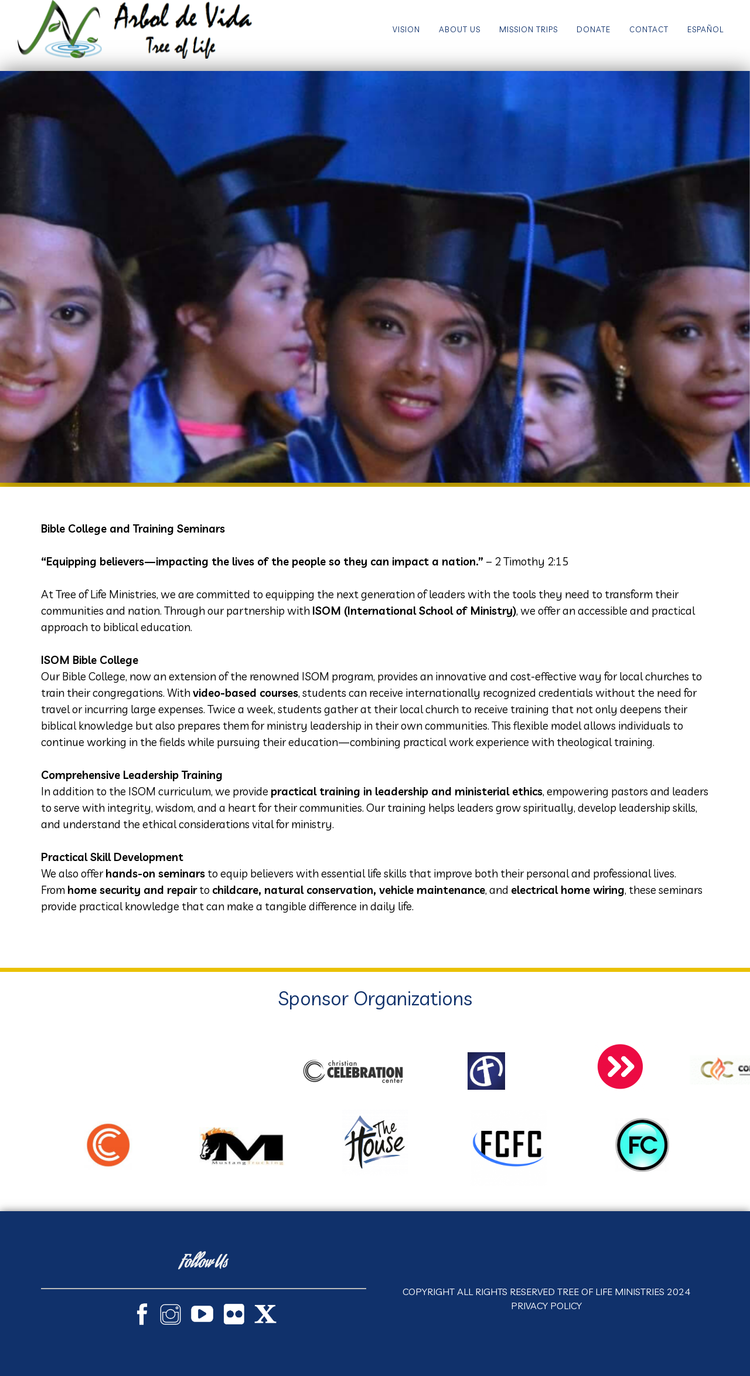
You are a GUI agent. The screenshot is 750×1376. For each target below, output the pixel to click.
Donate (594, 29)
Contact (649, 29)
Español (705, 29)
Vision (406, 29)
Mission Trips (528, 29)
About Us (459, 29)
